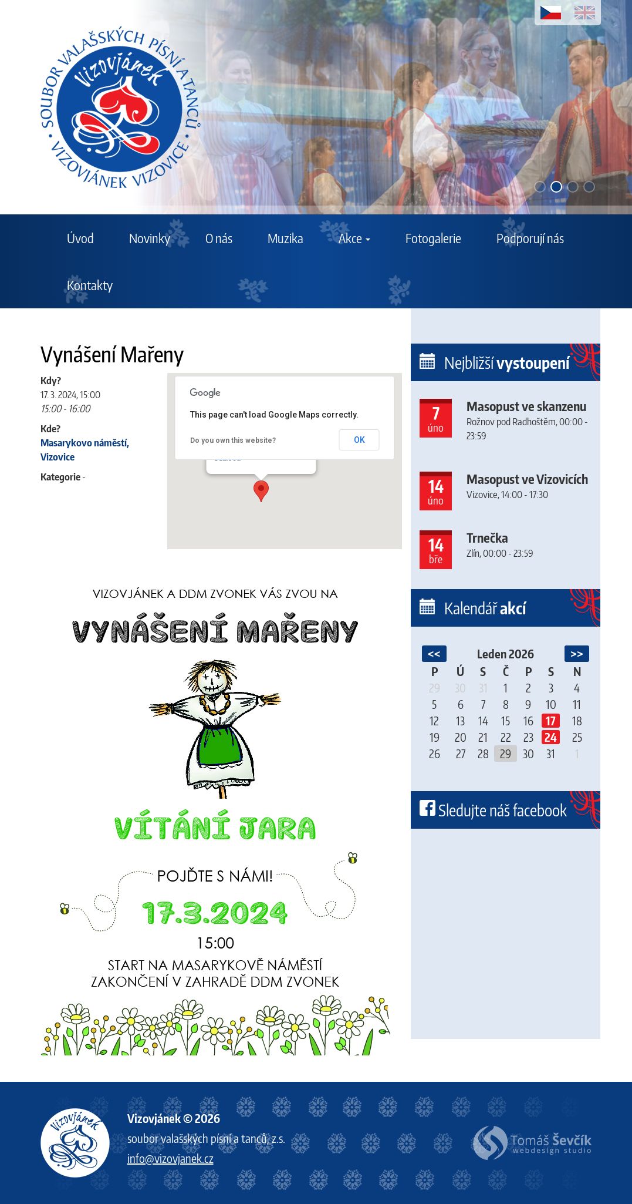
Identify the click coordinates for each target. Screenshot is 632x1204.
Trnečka (487, 537)
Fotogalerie (433, 238)
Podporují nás (530, 238)
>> (576, 653)
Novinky (149, 238)
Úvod (80, 238)
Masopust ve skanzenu (526, 406)
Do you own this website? (233, 440)
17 (551, 721)
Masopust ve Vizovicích (527, 478)
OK (359, 440)
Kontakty (90, 285)
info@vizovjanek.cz (170, 1158)
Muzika (285, 238)
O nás (218, 238)
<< (434, 653)
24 (551, 737)
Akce (354, 238)
